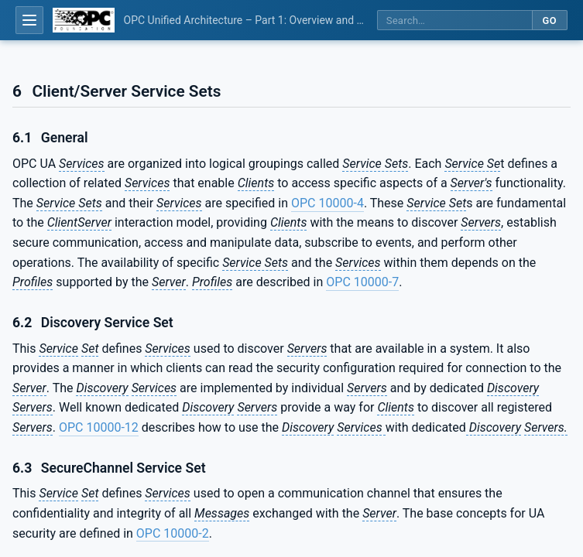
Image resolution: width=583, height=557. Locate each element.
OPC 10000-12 (99, 427)
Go (549, 20)
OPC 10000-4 (327, 203)
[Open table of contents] (29, 20)
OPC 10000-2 (172, 533)
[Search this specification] (454, 20)
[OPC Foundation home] (84, 20)
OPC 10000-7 (362, 282)
